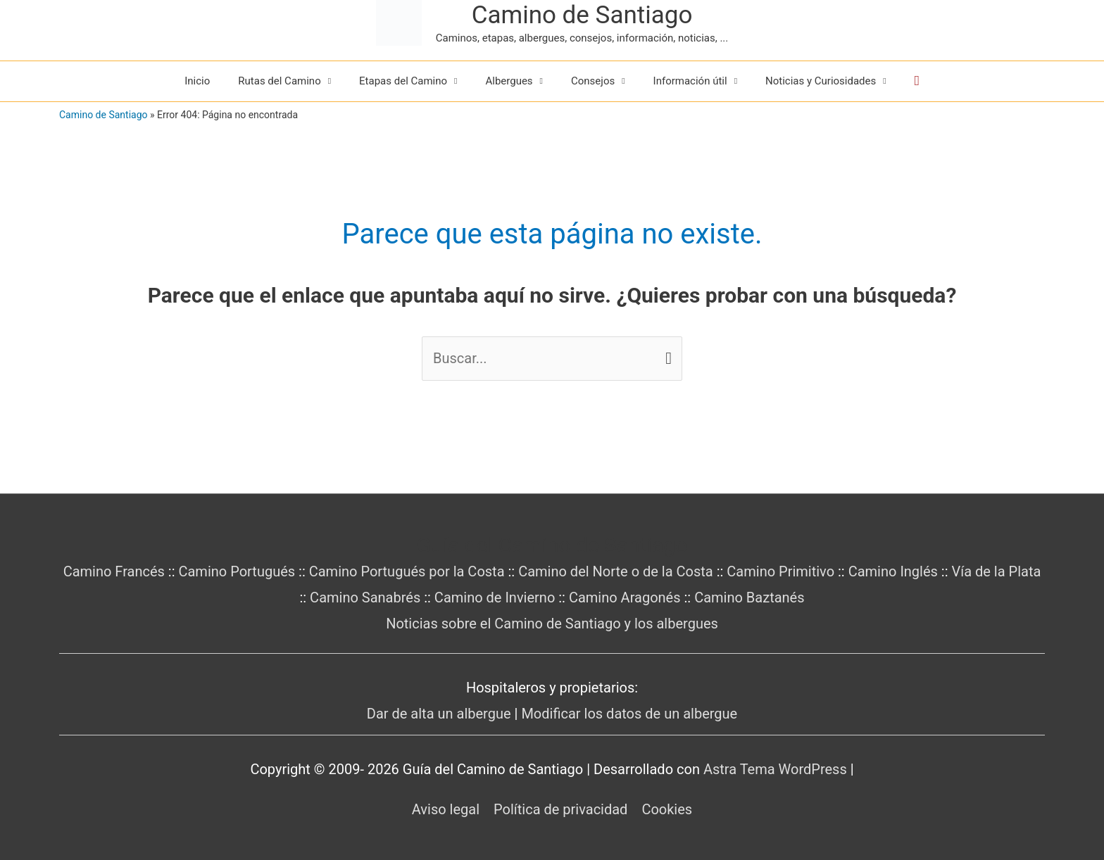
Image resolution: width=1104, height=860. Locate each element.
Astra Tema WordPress (775, 769)
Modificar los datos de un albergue (629, 713)
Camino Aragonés (625, 597)
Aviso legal (445, 809)
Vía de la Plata (996, 571)
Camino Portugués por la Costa (407, 571)
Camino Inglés (893, 571)
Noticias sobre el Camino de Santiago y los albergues (552, 623)
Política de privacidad (560, 809)
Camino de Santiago (582, 15)
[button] (917, 81)
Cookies (666, 809)
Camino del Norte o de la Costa (615, 571)
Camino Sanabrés (365, 597)
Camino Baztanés (749, 597)
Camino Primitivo (780, 571)
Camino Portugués (236, 571)
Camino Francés (114, 571)
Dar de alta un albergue (439, 713)
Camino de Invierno (494, 597)
